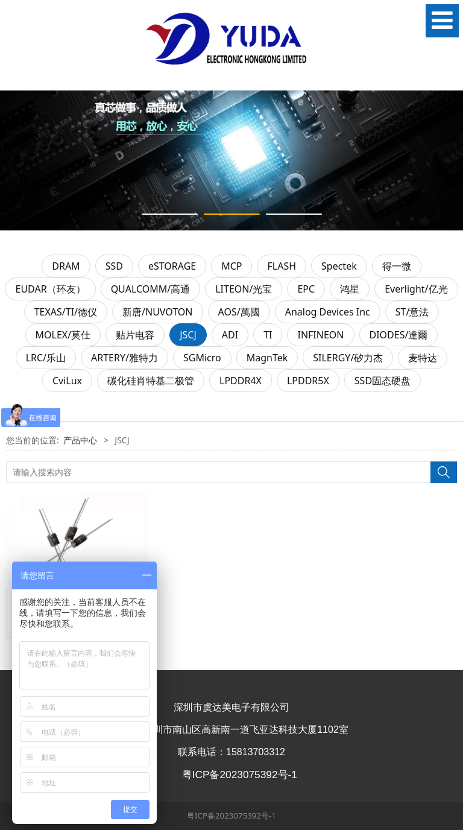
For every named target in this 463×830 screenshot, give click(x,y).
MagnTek (267, 357)
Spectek (339, 266)
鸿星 (349, 289)
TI (267, 334)
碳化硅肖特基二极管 (150, 380)
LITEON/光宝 (243, 289)
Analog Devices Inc (327, 311)
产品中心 (80, 440)
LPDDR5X (308, 380)
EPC (306, 289)
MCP (231, 266)
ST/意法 (412, 311)
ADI (230, 334)
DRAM (66, 266)
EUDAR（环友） (50, 289)
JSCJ (188, 334)
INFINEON (320, 334)
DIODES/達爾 (399, 334)
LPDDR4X (240, 380)
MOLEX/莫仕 (63, 334)
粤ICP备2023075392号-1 (231, 815)
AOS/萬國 (239, 311)
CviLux (67, 380)
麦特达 (422, 357)
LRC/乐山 (46, 357)
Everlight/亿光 (416, 289)
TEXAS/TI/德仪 (65, 311)
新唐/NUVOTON (157, 311)
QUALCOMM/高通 (151, 289)
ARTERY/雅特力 (124, 357)
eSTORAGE (172, 266)
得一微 (396, 266)
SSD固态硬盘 (382, 380)
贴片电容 (135, 334)
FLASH (281, 266)
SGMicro (202, 357)
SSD (114, 266)
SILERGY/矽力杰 (348, 357)
